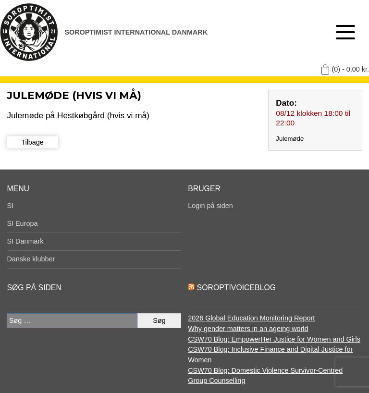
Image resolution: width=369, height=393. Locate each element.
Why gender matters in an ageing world (248, 328)
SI (10, 205)
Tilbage (32, 142)
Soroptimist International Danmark (136, 32)
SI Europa (22, 223)
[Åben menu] (345, 32)
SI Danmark (25, 241)
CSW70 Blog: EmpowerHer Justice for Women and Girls (274, 339)
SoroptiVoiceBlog (236, 287)
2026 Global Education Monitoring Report (251, 318)
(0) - (350, 69)
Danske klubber (31, 259)
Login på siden (210, 205)
